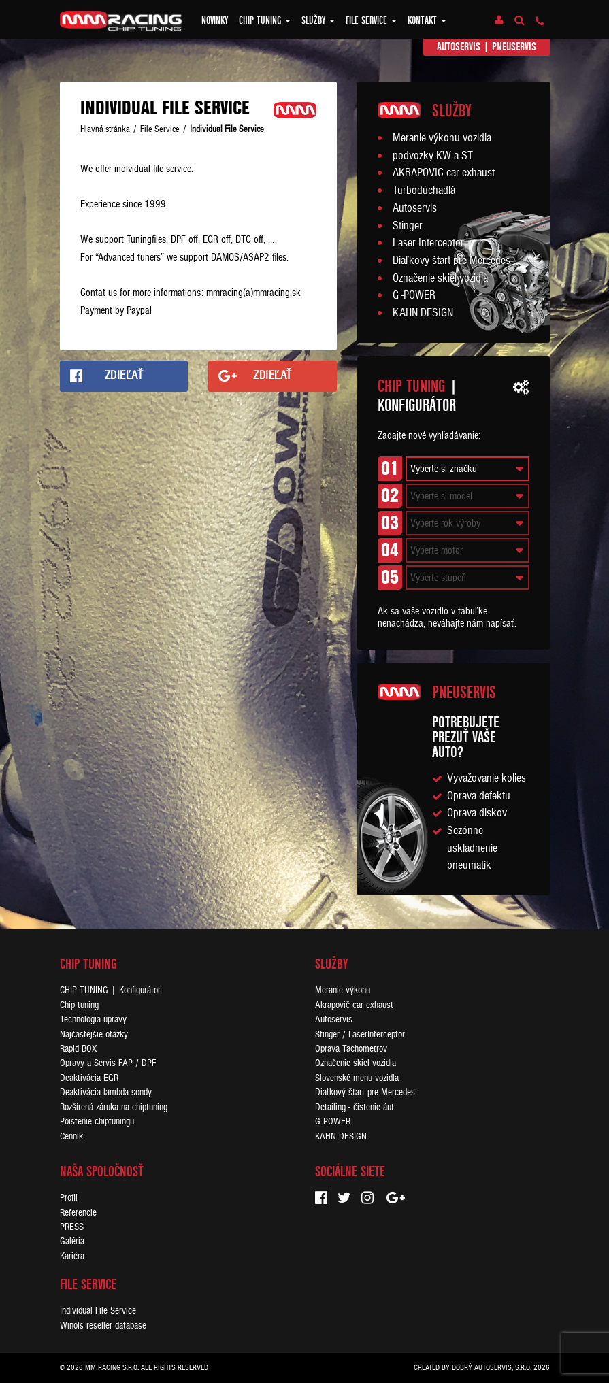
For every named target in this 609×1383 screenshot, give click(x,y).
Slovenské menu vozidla (357, 1078)
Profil (69, 1198)
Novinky (214, 20)
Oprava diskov (477, 813)
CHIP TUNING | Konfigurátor (110, 990)
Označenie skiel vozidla (440, 278)
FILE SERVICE (371, 20)
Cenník (71, 1136)
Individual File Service (98, 1310)
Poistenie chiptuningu (97, 1121)
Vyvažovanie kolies (486, 778)
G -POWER (414, 295)
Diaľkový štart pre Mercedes (451, 260)
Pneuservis (514, 46)
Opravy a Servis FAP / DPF (108, 1063)
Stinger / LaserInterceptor (360, 1034)
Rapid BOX (78, 1049)
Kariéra (72, 1256)
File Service (160, 129)
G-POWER (332, 1121)
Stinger (408, 226)
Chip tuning (265, 20)
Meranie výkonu (342, 990)
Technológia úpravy (93, 1019)
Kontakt (427, 20)
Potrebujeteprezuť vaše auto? (465, 737)
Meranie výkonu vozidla (442, 138)
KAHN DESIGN (423, 313)
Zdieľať (124, 375)
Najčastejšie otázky (94, 1034)
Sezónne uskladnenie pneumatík (472, 847)
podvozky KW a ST (433, 156)
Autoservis (458, 46)
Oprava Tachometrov (351, 1049)
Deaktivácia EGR (89, 1078)
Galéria (72, 1241)
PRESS (72, 1227)
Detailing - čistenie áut (354, 1107)
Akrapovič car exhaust (354, 1005)
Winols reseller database (103, 1325)
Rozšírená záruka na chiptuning (113, 1107)
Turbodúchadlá (424, 190)
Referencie (78, 1212)
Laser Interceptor (428, 243)
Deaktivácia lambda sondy (106, 1092)
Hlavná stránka (105, 129)
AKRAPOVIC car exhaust (444, 173)
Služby (318, 20)
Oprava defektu (478, 796)
